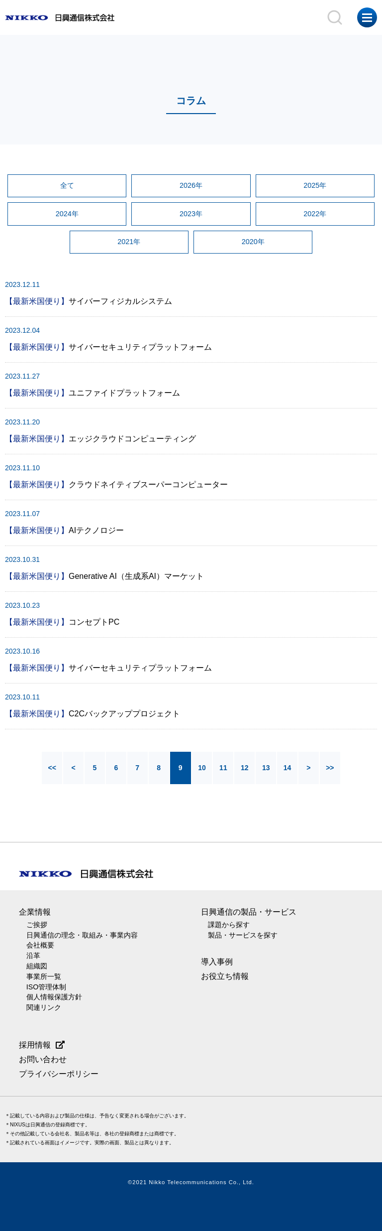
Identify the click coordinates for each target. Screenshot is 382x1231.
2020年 (253, 244)
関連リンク (43, 1007)
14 (289, 770)
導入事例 (217, 963)
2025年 (314, 186)
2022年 (314, 215)
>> (333, 770)
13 (268, 770)
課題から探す (229, 927)
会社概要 (40, 947)
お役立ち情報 (225, 978)
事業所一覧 (43, 977)
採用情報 (35, 1044)
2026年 (191, 186)
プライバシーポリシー (58, 1073)
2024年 (67, 215)
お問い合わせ (43, 1059)
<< (49, 770)
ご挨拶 (36, 927)
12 (246, 770)
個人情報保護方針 (54, 997)
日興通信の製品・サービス (248, 914)
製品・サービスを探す (243, 937)
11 (224, 770)
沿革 (33, 957)
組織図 (36, 967)
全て (67, 186)
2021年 (128, 244)
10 (202, 770)
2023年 (191, 215)
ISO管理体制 (46, 987)
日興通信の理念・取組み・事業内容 (82, 937)
